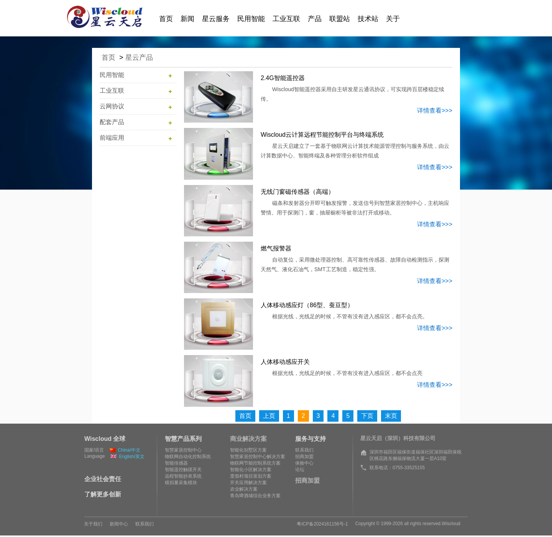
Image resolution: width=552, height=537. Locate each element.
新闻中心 (119, 524)
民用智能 (251, 19)
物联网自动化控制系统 (188, 456)
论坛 (299, 469)
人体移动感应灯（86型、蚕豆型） (307, 305)
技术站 (368, 19)
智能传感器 (176, 463)
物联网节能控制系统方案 (255, 463)
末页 (391, 416)
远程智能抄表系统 (183, 476)
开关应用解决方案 (248, 482)
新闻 (187, 19)
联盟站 (339, 19)
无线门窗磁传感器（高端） (297, 191)
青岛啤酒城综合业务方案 (255, 495)
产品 (315, 19)
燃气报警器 (276, 248)
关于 (393, 19)
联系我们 (304, 450)
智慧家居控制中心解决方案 (257, 456)
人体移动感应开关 (285, 362)
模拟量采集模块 (181, 482)
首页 (166, 19)
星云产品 (139, 57)
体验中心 (304, 463)
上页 (269, 416)
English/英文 (127, 456)
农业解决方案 (244, 489)
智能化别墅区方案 (248, 450)
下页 (367, 416)
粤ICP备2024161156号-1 (322, 524)
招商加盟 (304, 456)
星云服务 (216, 19)
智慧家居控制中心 (183, 450)
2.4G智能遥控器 (283, 78)
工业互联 (286, 19)
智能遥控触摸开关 (183, 469)
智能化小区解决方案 (250, 469)
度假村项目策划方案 (250, 476)
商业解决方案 (248, 438)
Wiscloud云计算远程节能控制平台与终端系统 (322, 134)
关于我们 (93, 524)
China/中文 (125, 450)
